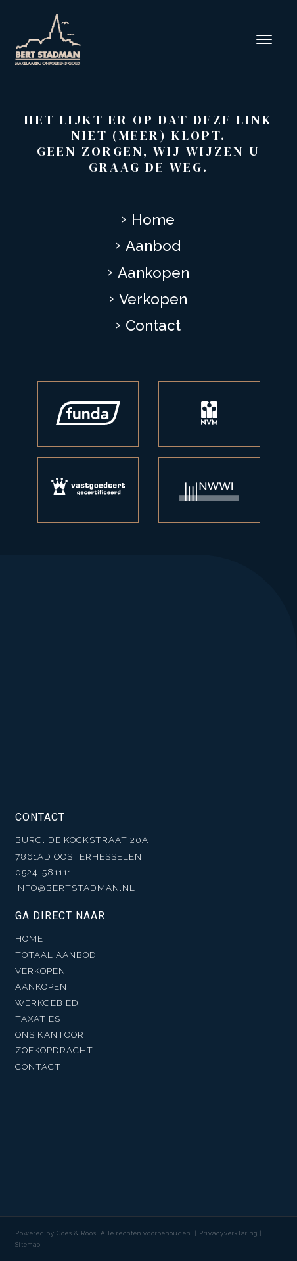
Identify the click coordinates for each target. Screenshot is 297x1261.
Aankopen (153, 272)
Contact (153, 325)
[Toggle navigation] (264, 39)
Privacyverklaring (228, 1233)
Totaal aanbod (56, 955)
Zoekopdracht (54, 1050)
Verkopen (153, 299)
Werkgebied (47, 1002)
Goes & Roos (77, 1233)
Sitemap (28, 1244)
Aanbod (153, 245)
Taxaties (37, 1018)
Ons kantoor (49, 1034)
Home (153, 219)
